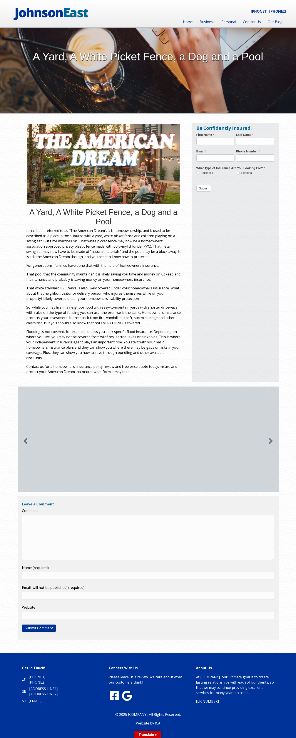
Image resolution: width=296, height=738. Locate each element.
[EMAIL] (35, 701)
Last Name (244, 135)
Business (207, 21)
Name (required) (35, 567)
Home (188, 21)
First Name (205, 135)
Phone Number (248, 151)
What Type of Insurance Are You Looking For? (230, 168)
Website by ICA (148, 723)
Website (28, 607)
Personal (228, 21)
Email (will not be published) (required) (53, 587)
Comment (30, 510)
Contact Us (252, 21)
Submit (204, 188)
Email (201, 151)
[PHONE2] (277, 11)
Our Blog (275, 21)
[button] (25, 440)
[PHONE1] (259, 11)
